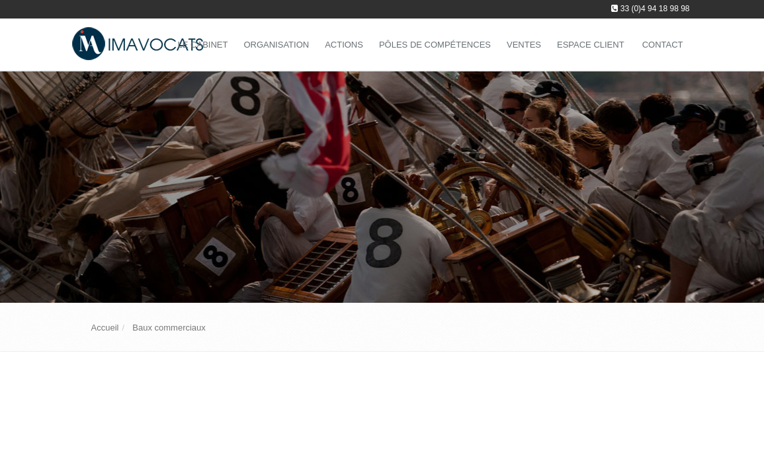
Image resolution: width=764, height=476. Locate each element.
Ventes (524, 45)
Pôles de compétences (435, 45)
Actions (344, 45)
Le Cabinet (203, 45)
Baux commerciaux (169, 328)
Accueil (105, 328)
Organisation (276, 45)
